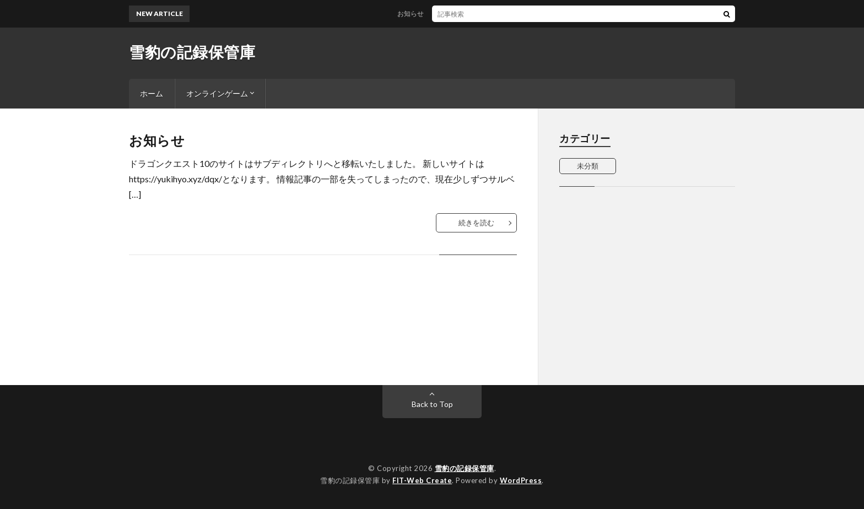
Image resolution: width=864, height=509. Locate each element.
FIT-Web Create (422, 480)
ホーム (151, 93)
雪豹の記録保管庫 (192, 51)
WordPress (521, 480)
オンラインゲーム (217, 93)
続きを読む (476, 222)
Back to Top (432, 404)
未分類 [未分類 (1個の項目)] (587, 165)
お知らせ (417, 13)
